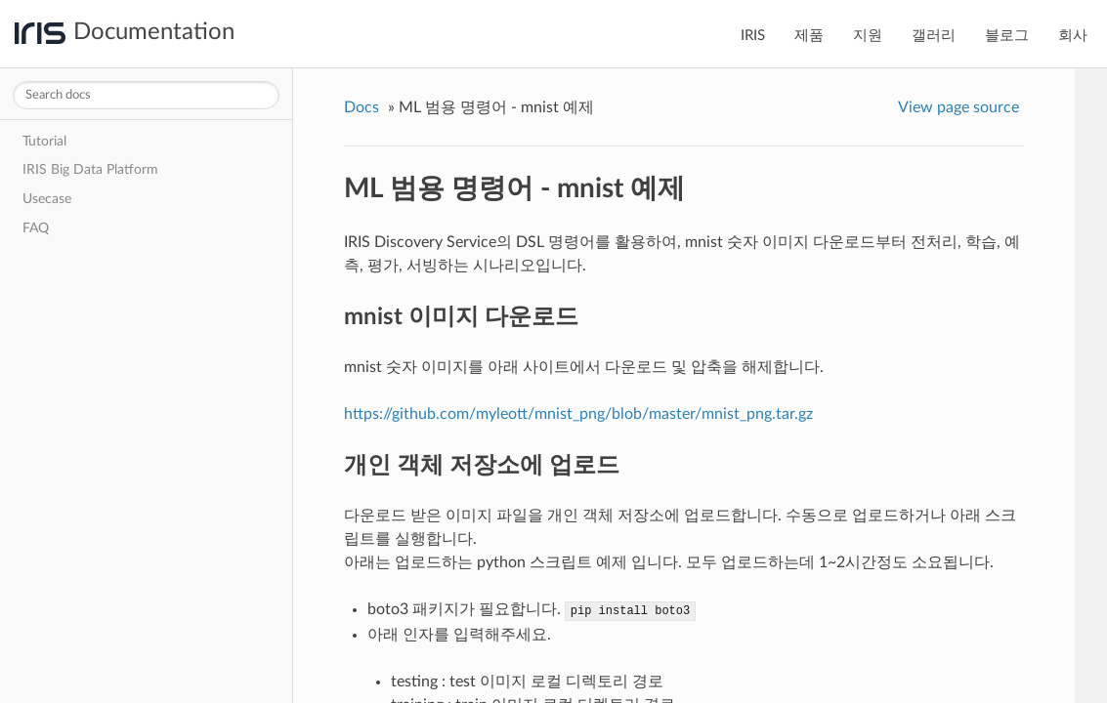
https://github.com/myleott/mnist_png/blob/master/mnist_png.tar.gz (578, 414)
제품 (809, 35)
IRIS (753, 35)
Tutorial (44, 141)
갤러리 (934, 35)
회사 (1072, 35)
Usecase (46, 198)
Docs (361, 107)
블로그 (1007, 35)
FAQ (35, 228)
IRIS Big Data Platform (90, 169)
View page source (958, 107)
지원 (867, 35)
